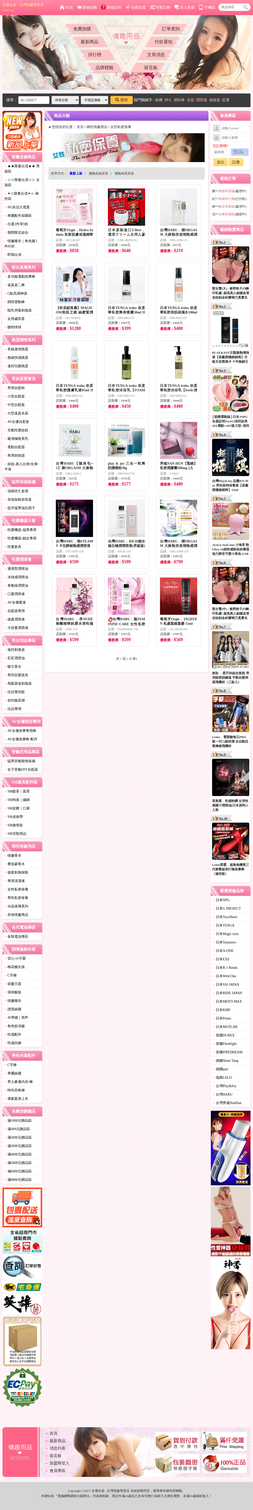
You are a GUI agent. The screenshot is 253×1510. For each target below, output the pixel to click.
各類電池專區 (16, 936)
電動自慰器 (14, 447)
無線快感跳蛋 (16, 357)
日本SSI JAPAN (226, 984)
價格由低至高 (98, 173)
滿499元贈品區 (17, 1129)
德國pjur (220, 1069)
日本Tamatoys (224, 942)
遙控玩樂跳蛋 (16, 366)
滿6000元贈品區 (18, 1171)
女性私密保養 (16, 889)
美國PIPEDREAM (227, 1052)
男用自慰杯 (14, 388)
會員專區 (57, 1470)
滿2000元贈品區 (18, 1137)
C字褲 (10, 975)
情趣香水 (12, 855)
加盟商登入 (59, 1463)
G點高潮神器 (15, 293)
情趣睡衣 (12, 1001)
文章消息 (156, 54)
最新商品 (89, 41)
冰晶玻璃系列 (16, 906)
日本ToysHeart (225, 917)
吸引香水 (12, 666)
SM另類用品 (15, 834)
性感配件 (12, 1034)
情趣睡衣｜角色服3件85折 (20, 243)
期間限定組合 (16, 232)
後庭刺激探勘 (16, 872)
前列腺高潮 (14, 700)
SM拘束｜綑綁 (17, 800)
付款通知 (163, 41)
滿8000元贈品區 (18, 1180)
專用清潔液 (14, 881)
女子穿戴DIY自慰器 (21, 769)
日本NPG (221, 900)
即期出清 (12, 255)
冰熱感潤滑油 (16, 577)
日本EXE (221, 959)
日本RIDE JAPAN (227, 993)
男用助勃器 (14, 455)
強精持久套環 (16, 491)
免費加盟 (135, 7)
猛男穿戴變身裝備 (19, 761)
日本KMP (221, 1010)
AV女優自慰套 (16, 422)
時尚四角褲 (14, 1090)
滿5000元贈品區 (18, 1163)
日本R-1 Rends (225, 968)
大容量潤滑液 (16, 628)
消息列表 (57, 1448)
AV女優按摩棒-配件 (20, 739)
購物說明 (111, 7)
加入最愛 (184, 7)
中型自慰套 (14, 405)
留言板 (151, 67)
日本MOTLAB (225, 1027)
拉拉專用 (12, 709)
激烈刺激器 (14, 650)
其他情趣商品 (16, 915)
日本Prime (222, 1018)
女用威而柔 (14, 319)
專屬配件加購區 (18, 216)
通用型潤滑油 (16, 569)
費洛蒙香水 (14, 864)
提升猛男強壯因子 (19, 508)
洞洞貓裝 (12, 992)
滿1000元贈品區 (18, 1120)
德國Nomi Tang (225, 1061)
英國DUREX (224, 1035)
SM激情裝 (13, 825)
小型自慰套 (14, 396)
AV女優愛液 (15, 602)
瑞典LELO (222, 1077)
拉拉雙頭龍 (14, 692)
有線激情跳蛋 (16, 349)
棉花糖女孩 (14, 967)
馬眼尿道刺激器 (18, 683)
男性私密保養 (16, 898)
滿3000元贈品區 (18, 1146)
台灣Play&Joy (224, 1086)
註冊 (236, 162)
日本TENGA (223, 925)
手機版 (206, 7)
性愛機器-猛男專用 (20, 530)
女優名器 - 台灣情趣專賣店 (23, 7)
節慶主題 (12, 984)
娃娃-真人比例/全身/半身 (21, 466)
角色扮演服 (14, 1026)
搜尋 (121, 100)
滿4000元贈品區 (18, 1154)
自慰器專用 (14, 611)
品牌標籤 (104, 67)
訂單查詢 (171, 28)
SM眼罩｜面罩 (17, 791)
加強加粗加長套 (18, 499)
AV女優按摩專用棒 (20, 731)
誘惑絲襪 (12, 1009)
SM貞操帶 (13, 817)
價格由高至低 (124, 173)
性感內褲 (12, 1043)
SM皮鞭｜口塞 (17, 808)
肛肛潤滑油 (14, 658)
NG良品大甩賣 (17, 207)
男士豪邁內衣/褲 (18, 1082)
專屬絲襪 (12, 1073)
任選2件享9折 (16, 224)
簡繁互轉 (160, 7)
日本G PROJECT (227, 908)
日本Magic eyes (226, 934)
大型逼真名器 (16, 413)
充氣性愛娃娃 (16, 430)
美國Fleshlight (225, 1044)
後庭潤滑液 (14, 619)
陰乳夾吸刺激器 (18, 310)
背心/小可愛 (15, 958)
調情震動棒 (14, 302)
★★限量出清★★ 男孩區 (22, 168)
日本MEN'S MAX (227, 1001)
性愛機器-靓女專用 (20, 538)
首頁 (66, 7)
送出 (220, 162)
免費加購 (82, 28)
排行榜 (94, 54)
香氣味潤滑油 (16, 585)
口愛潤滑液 (14, 594)
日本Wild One (224, 976)
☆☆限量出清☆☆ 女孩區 (22, 182)
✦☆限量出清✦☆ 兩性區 (21, 196)
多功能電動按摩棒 (19, 276)
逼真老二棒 (14, 285)
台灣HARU (223, 1094)
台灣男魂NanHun (227, 1103)
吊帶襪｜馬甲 (16, 1018)
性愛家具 (12, 547)
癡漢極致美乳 (16, 439)
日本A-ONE (223, 951)
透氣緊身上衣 (16, 1099)
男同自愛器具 (16, 675)
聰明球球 (12, 327)
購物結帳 (87, 7)
